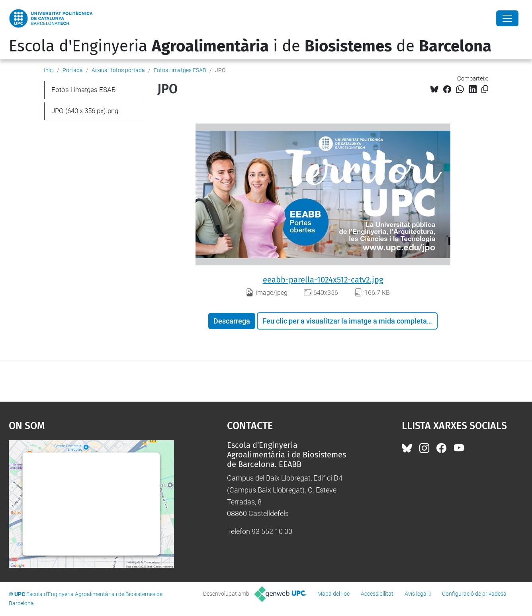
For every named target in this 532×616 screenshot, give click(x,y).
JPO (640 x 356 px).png (84, 111)
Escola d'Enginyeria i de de (250, 46)
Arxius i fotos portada (118, 70)
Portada (73, 70)
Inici (49, 70)
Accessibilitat (377, 593)
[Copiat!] (484, 89)
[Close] (507, 18)
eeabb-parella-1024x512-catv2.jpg (323, 279)
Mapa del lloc (333, 593)
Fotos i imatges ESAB (180, 70)
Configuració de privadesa (474, 593)
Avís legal (416, 593)
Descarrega (231, 321)
